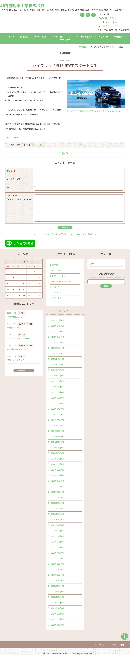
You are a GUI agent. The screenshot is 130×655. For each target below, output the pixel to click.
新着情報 (118, 37)
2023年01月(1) (57, 542)
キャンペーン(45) (60, 293)
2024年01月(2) (57, 475)
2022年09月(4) (57, 564)
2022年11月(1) (57, 553)
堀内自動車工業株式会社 (22, 6)
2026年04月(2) (57, 326)
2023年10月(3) (57, 492)
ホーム (11, 37)
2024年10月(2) (57, 426)
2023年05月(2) (57, 520)
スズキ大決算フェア (15, 360)
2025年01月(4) (57, 409)
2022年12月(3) (57, 547)
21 (29, 289)
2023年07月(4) (57, 509)
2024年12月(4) (57, 414)
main (72, 234)
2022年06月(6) (57, 581)
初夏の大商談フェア (15, 317)
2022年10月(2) (57, 558)
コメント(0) (37, 145)
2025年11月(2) (57, 353)
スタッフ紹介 (57, 37)
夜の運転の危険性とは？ (17, 349)
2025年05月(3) (57, 387)
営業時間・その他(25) (61, 282)
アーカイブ (65, 311)
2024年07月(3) (57, 442)
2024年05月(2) (57, 453)
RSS (92, 264)
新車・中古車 (12, 137)
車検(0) (55, 265)
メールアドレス (13, 179)
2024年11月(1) (57, 420)
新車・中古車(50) (60, 276)
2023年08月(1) (57, 503)
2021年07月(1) (57, 619)
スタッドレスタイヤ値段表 (80, 37)
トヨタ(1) (56, 287)
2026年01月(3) (57, 342)
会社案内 (24, 37)
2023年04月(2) (57, 525)
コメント (19, 198)
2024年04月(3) (57, 459)
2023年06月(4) (57, 514)
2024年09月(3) (57, 431)
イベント (22, 313)
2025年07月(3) (57, 376)
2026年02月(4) (57, 337)
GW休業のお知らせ (15, 328)
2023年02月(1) (57, 536)
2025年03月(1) (57, 398)
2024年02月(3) (57, 470)
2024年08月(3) (57, 437)
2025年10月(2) (57, 359)
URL (8, 187)
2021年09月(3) (57, 614)
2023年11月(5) (57, 486)
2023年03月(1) (57, 531)
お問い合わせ (65, 40)
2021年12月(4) (57, 608)
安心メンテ (103, 37)
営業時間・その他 (25, 324)
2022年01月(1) (57, 603)
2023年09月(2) (57, 497)
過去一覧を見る (24, 370)
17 (8, 289)
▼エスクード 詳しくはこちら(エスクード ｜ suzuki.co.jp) (94, 111)
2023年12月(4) (57, 481)
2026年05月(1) (57, 320)
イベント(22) (58, 298)
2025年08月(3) (57, 370)
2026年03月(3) (57, 331)
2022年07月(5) (57, 575)
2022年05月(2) (57, 586)
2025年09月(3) (57, 365)
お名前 (11, 171)
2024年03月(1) (57, 464)
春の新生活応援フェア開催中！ (20, 338)
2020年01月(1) (57, 625)
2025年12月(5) (57, 348)
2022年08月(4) (57, 569)
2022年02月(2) (57, 597)
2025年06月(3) (57, 381)
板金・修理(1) (58, 270)
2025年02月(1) (57, 403)
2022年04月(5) (57, 592)
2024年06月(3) (57, 448)
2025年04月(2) (57, 392)
